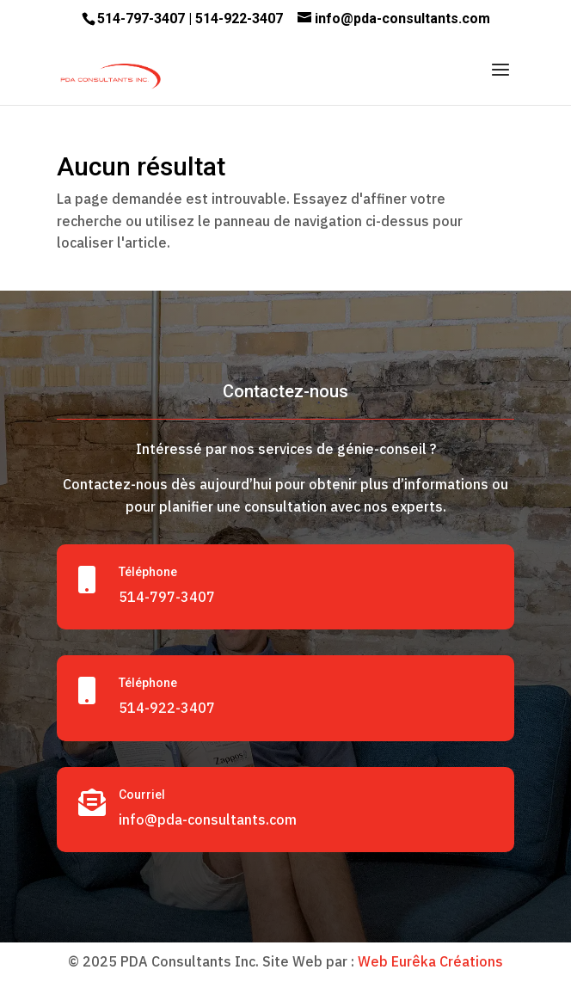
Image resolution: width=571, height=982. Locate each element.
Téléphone (148, 572)
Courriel (142, 794)
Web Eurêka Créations (430, 961)
